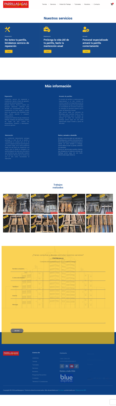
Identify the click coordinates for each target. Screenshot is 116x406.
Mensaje (13, 316)
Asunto (12, 307)
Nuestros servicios (58, 18)
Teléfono (13, 298)
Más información (58, 86)
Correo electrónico (16, 288)
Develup (61, 401)
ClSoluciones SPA (80, 401)
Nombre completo (16, 279)
